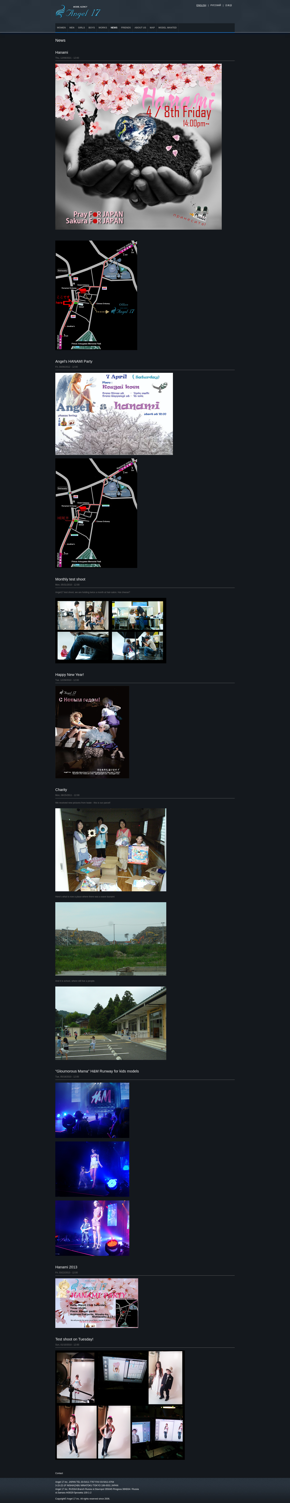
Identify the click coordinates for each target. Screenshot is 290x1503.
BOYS (92, 27)
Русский (215, 5)
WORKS (103, 27)
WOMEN (61, 27)
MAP (152, 27)
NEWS (114, 27)
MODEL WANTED (168, 27)
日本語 (228, 5)
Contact (59, 1473)
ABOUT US (140, 27)
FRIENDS (126, 27)
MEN (71, 27)
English (201, 5)
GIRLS (81, 27)
